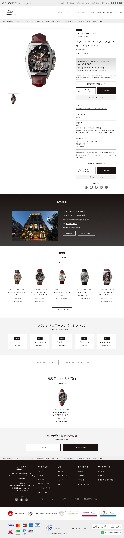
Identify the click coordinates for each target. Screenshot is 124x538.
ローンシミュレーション (85, 91)
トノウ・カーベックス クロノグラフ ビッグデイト (89, 21)
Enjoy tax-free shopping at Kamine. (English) (53, 499)
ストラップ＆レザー (44, 484)
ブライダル (41, 479)
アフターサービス (83, 484)
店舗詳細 (69, 233)
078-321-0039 (71, 223)
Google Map (85, 233)
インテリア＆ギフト (44, 488)
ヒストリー (101, 476)
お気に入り (71, 3)
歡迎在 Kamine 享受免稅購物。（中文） (86, 499)
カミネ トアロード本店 (74, 215)
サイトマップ (82, 528)
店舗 (77, 13)
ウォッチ (61, 13)
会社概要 (101, 471)
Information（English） (83, 3)
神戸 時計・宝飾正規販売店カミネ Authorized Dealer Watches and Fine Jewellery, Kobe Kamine (21, 475)
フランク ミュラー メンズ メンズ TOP (76, 363)
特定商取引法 (73, 528)
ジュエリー (70, 13)
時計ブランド (20, 21)
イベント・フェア (87, 13)
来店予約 (109, 12)
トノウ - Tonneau (68, 21)
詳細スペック (81, 138)
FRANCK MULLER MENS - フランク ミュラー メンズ (91, 108)
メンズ (58, 21)
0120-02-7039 (24, 490)
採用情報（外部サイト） (106, 480)
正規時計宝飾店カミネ (8, 21)
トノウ (78, 117)
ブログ (98, 13)
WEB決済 (61, 3)
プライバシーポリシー (61, 528)
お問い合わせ (118, 12)
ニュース (60, 480)
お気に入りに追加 (96, 98)
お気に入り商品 (42, 492)
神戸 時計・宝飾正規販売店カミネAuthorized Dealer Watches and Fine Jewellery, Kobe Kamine (18, 3)
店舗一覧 (60, 471)
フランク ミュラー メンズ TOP (45, 363)
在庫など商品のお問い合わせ (96, 84)
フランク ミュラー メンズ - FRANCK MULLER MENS (40, 21)
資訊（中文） (95, 3)
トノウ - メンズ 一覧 (62, 310)
